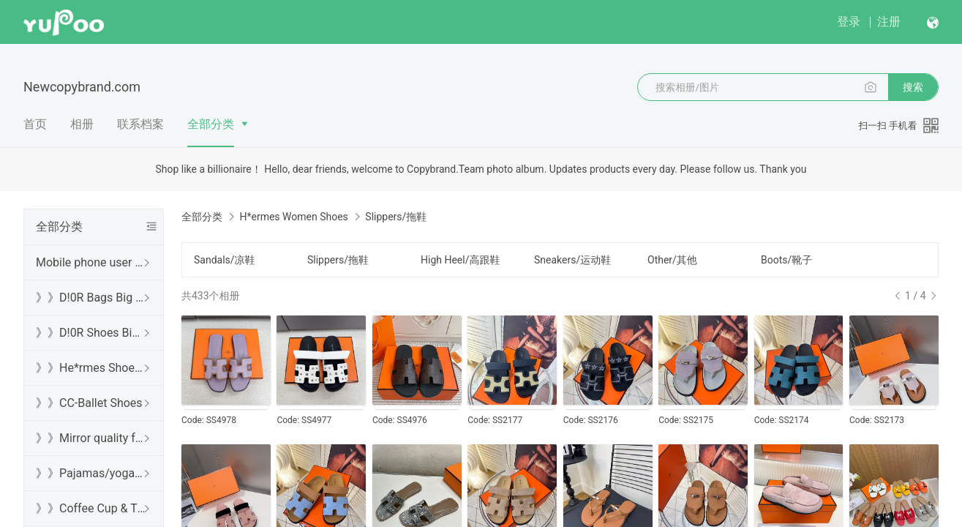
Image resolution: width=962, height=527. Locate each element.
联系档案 (140, 124)
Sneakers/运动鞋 (572, 260)
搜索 (913, 87)
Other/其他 (672, 260)
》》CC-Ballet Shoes (89, 403)
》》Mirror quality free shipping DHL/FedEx (91, 438)
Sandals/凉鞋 (224, 260)
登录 (848, 22)
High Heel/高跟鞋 (460, 260)
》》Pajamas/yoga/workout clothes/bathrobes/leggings (91, 473)
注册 (889, 22)
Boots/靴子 (786, 260)
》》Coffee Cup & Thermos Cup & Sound (91, 508)
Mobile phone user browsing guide (91, 262)
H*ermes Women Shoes (293, 217)
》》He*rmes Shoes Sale (91, 368)
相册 (82, 124)
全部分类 (210, 124)
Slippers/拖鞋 (338, 260)
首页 (35, 124)
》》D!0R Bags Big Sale (91, 297)
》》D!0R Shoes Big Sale (91, 333)
